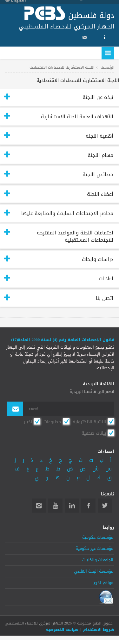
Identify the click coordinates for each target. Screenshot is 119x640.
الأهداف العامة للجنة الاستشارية (77, 116)
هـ (57, 477)
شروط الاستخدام (98, 629)
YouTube (55, 506)
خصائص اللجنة (98, 174)
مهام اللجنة (100, 155)
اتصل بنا (104, 298)
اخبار (28, 422)
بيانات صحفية (94, 433)
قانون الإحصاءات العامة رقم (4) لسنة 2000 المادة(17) (62, 339)
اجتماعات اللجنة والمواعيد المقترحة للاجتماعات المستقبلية (75, 236)
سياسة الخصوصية (62, 629)
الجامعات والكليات (97, 560)
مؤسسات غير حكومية (94, 548)
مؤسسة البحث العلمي (93, 571)
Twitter (105, 506)
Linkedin (72, 506)
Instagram (39, 506)
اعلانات (106, 278)
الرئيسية (107, 67)
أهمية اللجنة (99, 136)
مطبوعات (52, 422)
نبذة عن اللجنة (98, 97)
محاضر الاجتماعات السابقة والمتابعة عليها (67, 213)
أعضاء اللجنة (100, 194)
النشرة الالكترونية (89, 422)
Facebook (88, 506)
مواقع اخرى (102, 582)
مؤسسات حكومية (97, 537)
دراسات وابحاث (97, 259)
